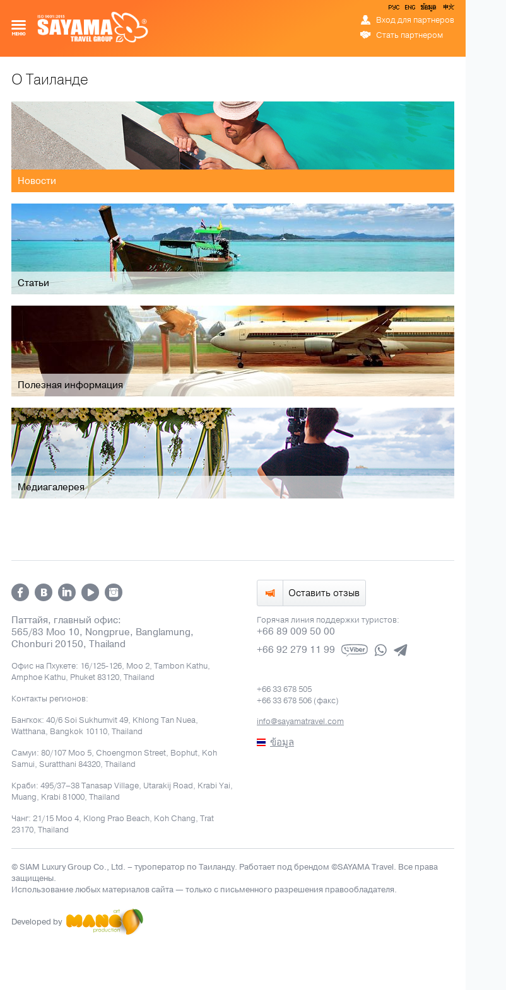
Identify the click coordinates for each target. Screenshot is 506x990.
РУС (395, 9)
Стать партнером (409, 35)
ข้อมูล (428, 9)
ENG (409, 9)
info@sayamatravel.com (300, 721)
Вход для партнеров (415, 20)
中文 (448, 9)
